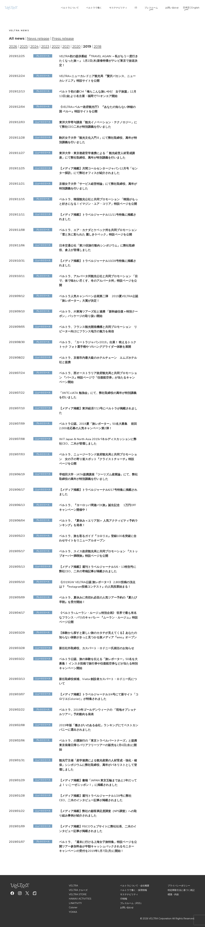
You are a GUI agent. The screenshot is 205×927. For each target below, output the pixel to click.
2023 (45, 46)
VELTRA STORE (78, 894)
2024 (34, 46)
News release (38, 38)
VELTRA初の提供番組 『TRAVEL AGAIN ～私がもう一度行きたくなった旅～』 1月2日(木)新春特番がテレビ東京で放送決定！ (98, 60)
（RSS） (138, 903)
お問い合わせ (172, 7)
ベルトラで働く (94, 7)
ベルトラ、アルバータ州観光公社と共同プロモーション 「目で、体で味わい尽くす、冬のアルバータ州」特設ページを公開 (98, 280)
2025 (24, 46)
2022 (56, 46)
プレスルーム (151, 7)
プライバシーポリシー (179, 885)
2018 (97, 46)
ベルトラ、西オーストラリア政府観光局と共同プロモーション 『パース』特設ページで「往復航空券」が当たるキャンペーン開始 (98, 377)
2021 (66, 46)
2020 (76, 46)
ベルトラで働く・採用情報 (133, 890)
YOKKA (73, 912)
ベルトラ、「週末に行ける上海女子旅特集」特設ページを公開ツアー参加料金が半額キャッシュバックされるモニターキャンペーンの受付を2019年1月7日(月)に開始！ (98, 846)
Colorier (73, 907)
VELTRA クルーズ (78, 890)
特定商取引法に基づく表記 (181, 890)
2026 (13, 46)
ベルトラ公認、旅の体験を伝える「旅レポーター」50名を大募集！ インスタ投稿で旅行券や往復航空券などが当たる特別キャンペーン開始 (98, 663)
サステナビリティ (118, 7)
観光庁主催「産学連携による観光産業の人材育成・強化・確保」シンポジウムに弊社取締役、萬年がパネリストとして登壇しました (98, 765)
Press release (63, 38)
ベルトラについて (70, 7)
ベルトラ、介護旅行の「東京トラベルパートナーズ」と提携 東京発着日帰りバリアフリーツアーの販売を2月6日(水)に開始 (99, 745)
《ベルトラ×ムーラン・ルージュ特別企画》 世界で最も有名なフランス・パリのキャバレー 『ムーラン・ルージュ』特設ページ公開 (98, 617)
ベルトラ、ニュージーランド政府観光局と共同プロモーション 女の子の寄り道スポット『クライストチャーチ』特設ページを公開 (98, 459)
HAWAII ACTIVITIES (80, 898)
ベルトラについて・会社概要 (134, 885)
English (195, 7)
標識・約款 (173, 894)
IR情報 (123, 898)
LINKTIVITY (75, 903)
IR (136, 7)
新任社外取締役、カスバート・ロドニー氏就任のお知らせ (96, 648)
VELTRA (73, 885)
